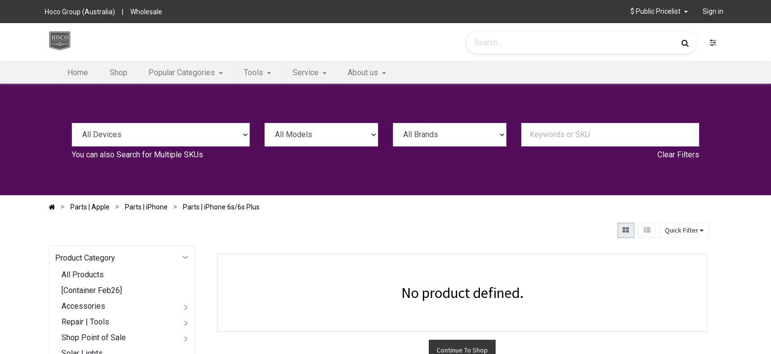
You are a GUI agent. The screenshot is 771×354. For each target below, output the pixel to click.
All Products (82, 274)
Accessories (83, 306)
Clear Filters (678, 154)
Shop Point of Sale (93, 337)
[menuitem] (77, 73)
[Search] (685, 42)
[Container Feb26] (91, 290)
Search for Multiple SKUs (160, 154)
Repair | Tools (85, 321)
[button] (659, 11)
